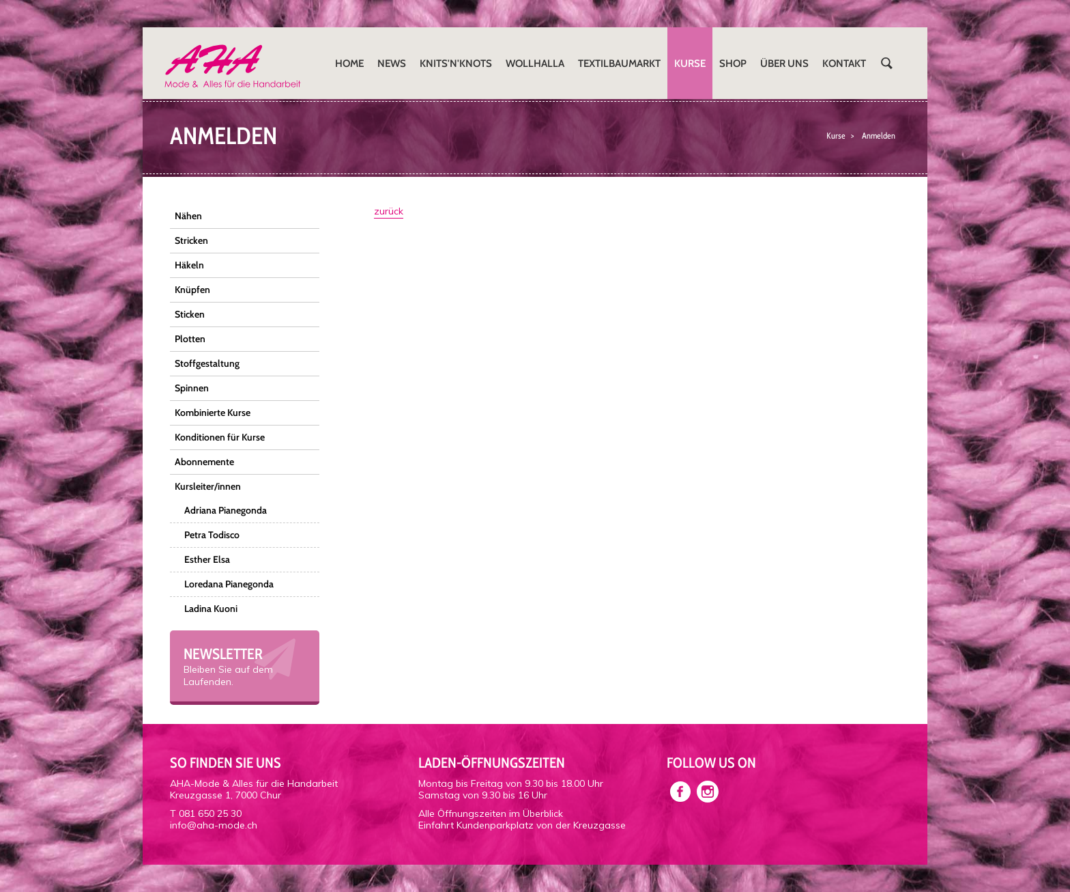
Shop (733, 63)
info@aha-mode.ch (213, 825)
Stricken (191, 240)
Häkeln (189, 265)
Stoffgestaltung (207, 363)
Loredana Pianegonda (229, 584)
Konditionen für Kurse (220, 437)
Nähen (188, 216)
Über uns (784, 63)
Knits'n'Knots (456, 63)
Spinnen (192, 388)
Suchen (886, 63)
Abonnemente (204, 462)
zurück (388, 211)
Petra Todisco (212, 535)
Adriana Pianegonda (225, 510)
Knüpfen (192, 289)
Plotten (190, 339)
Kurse (690, 63)
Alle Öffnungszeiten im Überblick (490, 813)
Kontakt (844, 63)
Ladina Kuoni (210, 608)
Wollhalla (535, 63)
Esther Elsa (207, 559)
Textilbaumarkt (619, 63)
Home (349, 63)
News (391, 63)
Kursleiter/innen (208, 486)
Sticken (190, 314)
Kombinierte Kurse (212, 412)
